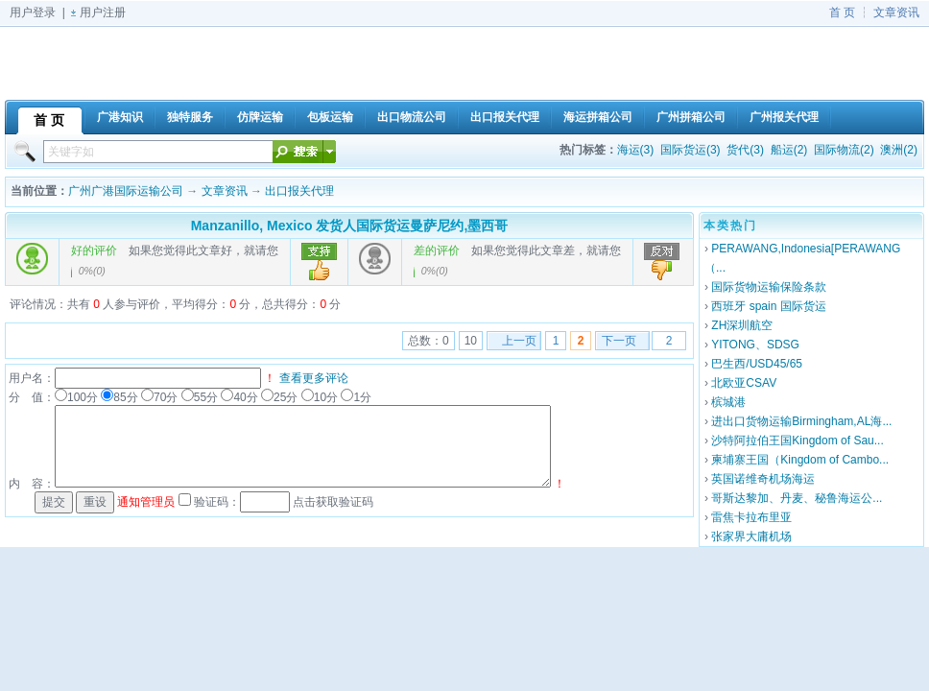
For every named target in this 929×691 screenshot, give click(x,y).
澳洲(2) (898, 149)
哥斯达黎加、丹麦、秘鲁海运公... (796, 498)
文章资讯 (896, 12)
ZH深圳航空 (742, 325)
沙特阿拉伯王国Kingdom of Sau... (797, 440)
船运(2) (789, 149)
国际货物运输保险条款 (768, 287)
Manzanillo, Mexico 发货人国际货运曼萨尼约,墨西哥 (350, 225)
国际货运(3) (690, 149)
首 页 (842, 12)
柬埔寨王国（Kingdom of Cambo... (800, 459)
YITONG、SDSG (755, 344)
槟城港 (728, 402)
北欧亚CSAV (743, 383)
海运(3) (636, 149)
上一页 (519, 340)
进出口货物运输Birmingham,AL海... (801, 421)
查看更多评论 (313, 378)
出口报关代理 (299, 191)
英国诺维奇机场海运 (763, 479)
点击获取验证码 (333, 502)
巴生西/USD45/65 (756, 363)
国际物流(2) (844, 149)
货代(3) (745, 149)
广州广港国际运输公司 (125, 191)
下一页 (619, 340)
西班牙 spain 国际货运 (768, 306)
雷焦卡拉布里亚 (751, 517)
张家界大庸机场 (751, 536)
